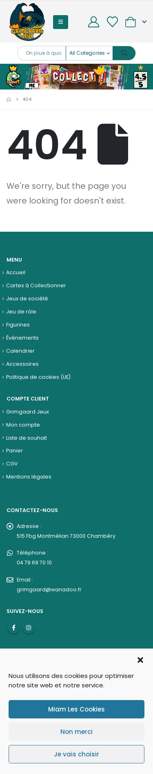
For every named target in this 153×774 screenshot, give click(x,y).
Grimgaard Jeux (27, 411)
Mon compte (23, 424)
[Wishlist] (112, 21)
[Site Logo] (27, 22)
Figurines (18, 324)
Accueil (15, 272)
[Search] (124, 53)
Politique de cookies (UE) (38, 377)
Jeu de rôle (21, 311)
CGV (12, 463)
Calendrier (20, 350)
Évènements (22, 337)
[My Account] (93, 21)
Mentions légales (28, 476)
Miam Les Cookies (76, 709)
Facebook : (13, 628)
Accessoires (22, 363)
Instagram (28, 628)
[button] (140, 659)
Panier (14, 450)
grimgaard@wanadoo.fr (49, 589)
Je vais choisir (76, 754)
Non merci (76, 731)
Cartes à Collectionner (36, 285)
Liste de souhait (26, 437)
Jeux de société (27, 298)
